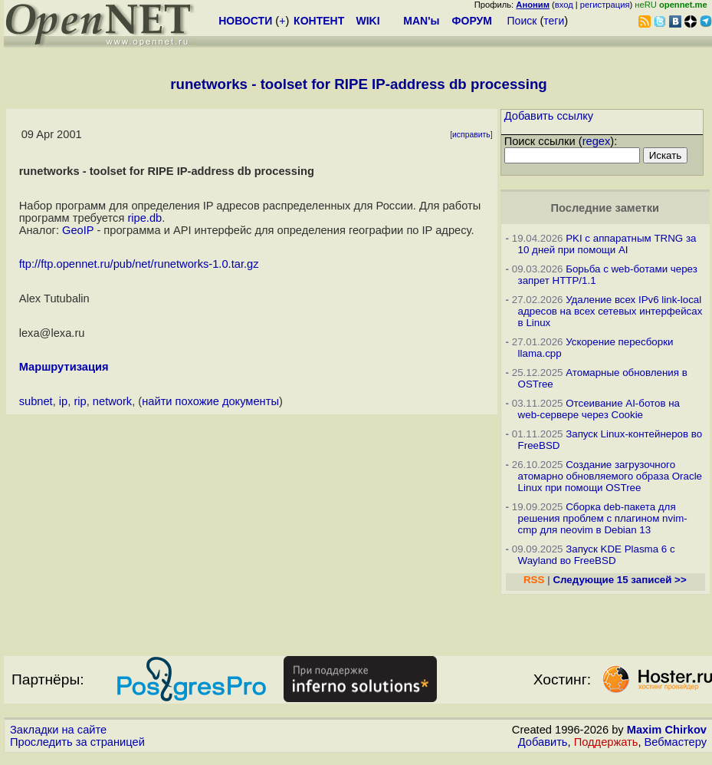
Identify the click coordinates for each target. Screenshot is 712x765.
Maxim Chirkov (667, 730)
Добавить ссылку (549, 116)
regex (596, 141)
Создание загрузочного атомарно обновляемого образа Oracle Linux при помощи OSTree (610, 476)
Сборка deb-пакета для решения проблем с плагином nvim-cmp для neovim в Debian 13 (602, 518)
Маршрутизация (64, 367)
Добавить (543, 742)
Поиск (522, 21)
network (112, 401)
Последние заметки (604, 208)
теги (553, 21)
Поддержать (606, 742)
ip (63, 401)
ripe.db (144, 218)
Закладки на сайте (58, 730)
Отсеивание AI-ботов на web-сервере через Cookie (599, 408)
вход (564, 4)
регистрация (605, 4)
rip (80, 401)
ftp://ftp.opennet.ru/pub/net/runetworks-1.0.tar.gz (139, 264)
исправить (471, 134)
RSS (533, 579)
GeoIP (78, 230)
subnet (36, 401)
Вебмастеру (676, 742)
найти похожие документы (210, 401)
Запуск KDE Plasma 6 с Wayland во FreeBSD (596, 554)
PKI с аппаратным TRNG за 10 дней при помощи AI (607, 244)
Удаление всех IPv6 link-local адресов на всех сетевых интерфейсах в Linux (610, 311)
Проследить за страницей (77, 742)
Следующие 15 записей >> (619, 579)
